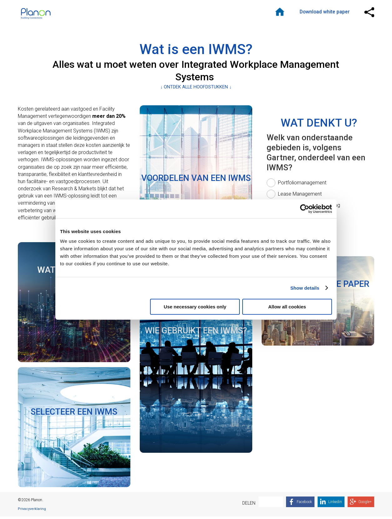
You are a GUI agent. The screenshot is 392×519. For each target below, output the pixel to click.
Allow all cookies (287, 306)
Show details (304, 288)
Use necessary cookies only (195, 306)
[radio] (298, 185)
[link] (74, 430)
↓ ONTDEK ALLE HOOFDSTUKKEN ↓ (196, 89)
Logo (39, 15)
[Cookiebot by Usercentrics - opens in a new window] (304, 208)
